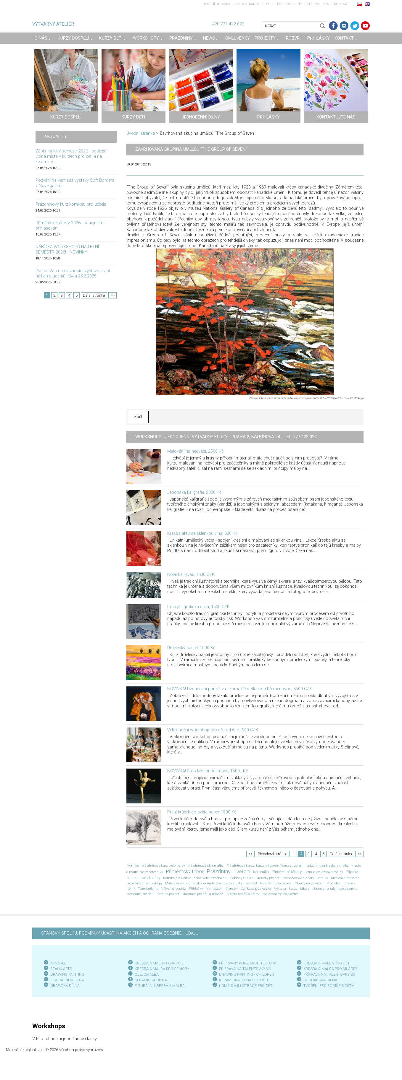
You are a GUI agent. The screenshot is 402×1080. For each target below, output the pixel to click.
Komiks (133, 865)
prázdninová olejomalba (205, 865)
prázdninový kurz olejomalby (163, 865)
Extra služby (233, 883)
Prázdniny (219, 871)
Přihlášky (196, 888)
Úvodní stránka (216, 4)
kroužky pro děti (268, 878)
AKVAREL (58, 963)
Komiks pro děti (168, 894)
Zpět (138, 416)
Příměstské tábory (287, 872)
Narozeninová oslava (276, 883)
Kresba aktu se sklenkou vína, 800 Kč (202, 533)
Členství (232, 888)
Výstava (280, 888)
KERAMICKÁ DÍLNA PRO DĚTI (243, 980)
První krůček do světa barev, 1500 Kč (201, 812)
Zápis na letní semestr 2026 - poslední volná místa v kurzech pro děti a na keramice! (71, 156)
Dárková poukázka (256, 888)
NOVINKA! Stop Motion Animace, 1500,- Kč (207, 771)
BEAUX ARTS (61, 969)
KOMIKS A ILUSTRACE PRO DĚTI (246, 985)
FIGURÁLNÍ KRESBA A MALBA (160, 985)
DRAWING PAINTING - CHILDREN (246, 974)
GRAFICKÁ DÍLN (63, 985)
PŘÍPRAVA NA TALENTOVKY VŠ (245, 969)
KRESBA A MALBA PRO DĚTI (326, 963)
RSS (267, 4)
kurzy (293, 888)
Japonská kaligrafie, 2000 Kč (194, 492)
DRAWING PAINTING (67, 974)
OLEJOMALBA (147, 974)
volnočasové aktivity (298, 878)
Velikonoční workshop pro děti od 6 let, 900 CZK (212, 730)
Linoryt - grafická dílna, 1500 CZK (198, 606)
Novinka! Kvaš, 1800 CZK (191, 574)
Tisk (278, 4)
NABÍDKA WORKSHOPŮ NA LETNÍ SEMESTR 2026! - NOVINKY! (67, 249)
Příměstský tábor (185, 871)
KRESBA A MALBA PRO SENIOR (161, 969)
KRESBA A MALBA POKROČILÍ (159, 963)
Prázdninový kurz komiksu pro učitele (71, 204)
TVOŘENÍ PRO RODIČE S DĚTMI (329, 985)
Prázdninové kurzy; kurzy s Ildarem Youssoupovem (264, 865)
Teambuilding (148, 888)
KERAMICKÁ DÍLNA (151, 980)
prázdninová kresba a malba (327, 865)
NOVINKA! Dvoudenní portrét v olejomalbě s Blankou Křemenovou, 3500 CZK (239, 688)
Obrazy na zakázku (309, 883)
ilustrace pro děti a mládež (203, 894)
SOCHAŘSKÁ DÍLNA (320, 980)
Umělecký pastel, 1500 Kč (191, 647)
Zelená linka (318, 4)
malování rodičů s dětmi (281, 894)
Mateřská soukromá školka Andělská (193, 883)
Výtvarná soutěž (173, 888)
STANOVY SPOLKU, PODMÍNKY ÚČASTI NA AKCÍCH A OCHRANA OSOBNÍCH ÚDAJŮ (119, 933)
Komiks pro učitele (177, 878)
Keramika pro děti (140, 894)
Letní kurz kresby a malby (324, 872)
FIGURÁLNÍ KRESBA (67, 980)
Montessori (214, 888)
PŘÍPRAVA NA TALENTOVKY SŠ (329, 974)
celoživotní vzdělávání (210, 878)
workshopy (154, 883)
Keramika (261, 872)
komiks (322, 878)
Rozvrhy (294, 4)
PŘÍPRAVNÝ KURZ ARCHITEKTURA (247, 963)
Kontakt (341, 4)
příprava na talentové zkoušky (334, 888)
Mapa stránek (247, 4)
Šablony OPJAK (241, 878)
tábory (304, 888)
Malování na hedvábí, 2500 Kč (195, 451)
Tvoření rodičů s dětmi (243, 894)
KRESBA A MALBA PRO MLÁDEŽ (330, 969)
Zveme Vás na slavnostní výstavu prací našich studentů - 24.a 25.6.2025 (73, 273)
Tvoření (242, 871)
